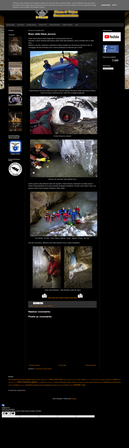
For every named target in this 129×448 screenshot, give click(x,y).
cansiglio (78, 379)
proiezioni (117, 382)
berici (48, 379)
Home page (10, 25)
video (83, 385)
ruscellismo (16, 385)
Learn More (105, 5)
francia (15, 382)
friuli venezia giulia (27, 382)
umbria (71, 385)
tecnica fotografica (46, 385)
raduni (10, 385)
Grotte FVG (43, 25)
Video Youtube (67, 25)
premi (112, 382)
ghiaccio (50, 306)
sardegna (22, 385)
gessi (39, 382)
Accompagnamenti (14, 379)
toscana (54, 385)
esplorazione (109, 379)
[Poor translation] (11, 413)
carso (83, 379)
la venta (49, 382)
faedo (115, 379)
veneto (77, 384)
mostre (91, 382)
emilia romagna (100, 379)
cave (87, 379)
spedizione (35, 385)
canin (73, 379)
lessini (56, 382)
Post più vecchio (90, 365)
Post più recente (34, 365)
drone (93, 379)
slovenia (28, 385)
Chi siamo (20, 25)
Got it (114, 5)
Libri (76, 25)
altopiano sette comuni (40, 306)
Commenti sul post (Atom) (43, 369)
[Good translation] (5, 413)
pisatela (107, 382)
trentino (66, 385)
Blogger (73, 398)
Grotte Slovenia (55, 25)
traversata (61, 385)
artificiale (43, 379)
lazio (53, 382)
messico (68, 382)
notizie (96, 382)
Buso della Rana (56, 379)
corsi (90, 379)
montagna (80, 382)
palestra (100, 382)
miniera (74, 382)
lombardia (62, 382)
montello (85, 382)
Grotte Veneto (31, 25)
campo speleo (67, 379)
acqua (23, 379)
